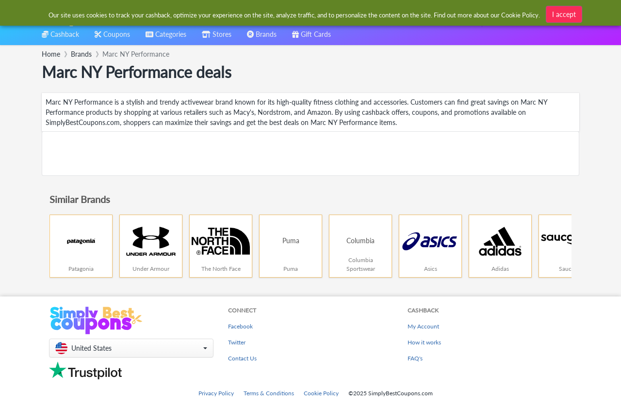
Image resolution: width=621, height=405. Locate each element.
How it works (424, 342)
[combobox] (294, 14)
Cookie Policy (321, 393)
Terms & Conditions (269, 393)
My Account (423, 326)
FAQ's (415, 358)
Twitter (236, 342)
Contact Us (242, 358)
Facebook (240, 326)
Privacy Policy (216, 393)
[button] (131, 348)
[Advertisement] (310, 153)
